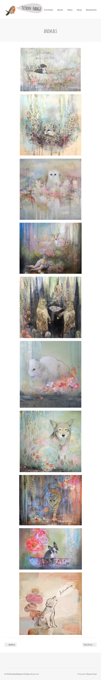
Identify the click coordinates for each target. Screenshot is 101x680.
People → (89, 644)
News (69, 10)
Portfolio (48, 10)
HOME (37, 10)
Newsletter (91, 10)
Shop (79, 10)
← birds (10, 644)
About (60, 10)
